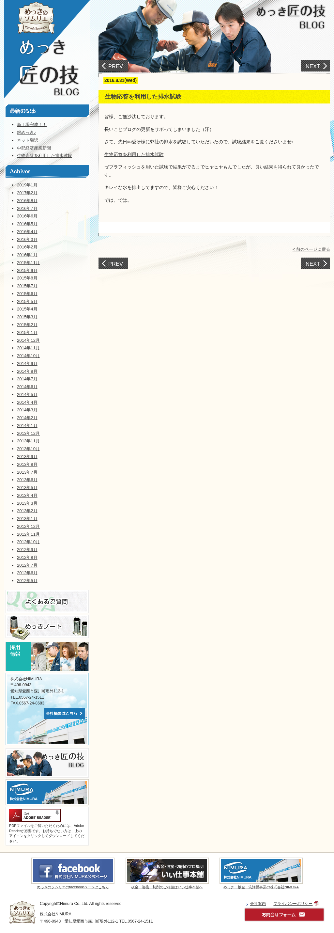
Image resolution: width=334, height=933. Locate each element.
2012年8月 (27, 557)
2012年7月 (27, 565)
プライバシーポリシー (292, 903)
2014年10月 (28, 355)
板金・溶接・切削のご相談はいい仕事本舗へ (167, 887)
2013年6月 (27, 479)
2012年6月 (27, 572)
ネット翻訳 (27, 140)
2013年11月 (28, 440)
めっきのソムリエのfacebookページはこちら (73, 887)
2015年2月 (27, 324)
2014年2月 (27, 417)
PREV (115, 66)
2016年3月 (27, 239)
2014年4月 (27, 402)
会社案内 (258, 903)
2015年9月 (27, 270)
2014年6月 (27, 386)
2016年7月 (27, 208)
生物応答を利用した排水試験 (143, 96)
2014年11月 (28, 347)
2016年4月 (27, 231)
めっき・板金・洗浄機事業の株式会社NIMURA (261, 887)
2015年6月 (27, 293)
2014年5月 (27, 394)
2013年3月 (27, 503)
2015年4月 (27, 309)
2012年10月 (28, 541)
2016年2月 (27, 247)
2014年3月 (27, 409)
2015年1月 (27, 332)
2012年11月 (28, 534)
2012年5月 (27, 580)
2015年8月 (27, 278)
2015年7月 (27, 285)
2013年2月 (27, 510)
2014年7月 (27, 378)
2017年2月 (27, 192)
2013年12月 (28, 433)
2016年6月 (27, 215)
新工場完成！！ (32, 124)
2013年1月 (27, 518)
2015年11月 (28, 262)
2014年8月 (27, 371)
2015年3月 (27, 316)
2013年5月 (27, 487)
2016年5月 (27, 223)
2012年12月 (28, 526)
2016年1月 (27, 254)
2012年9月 (27, 549)
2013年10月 (28, 448)
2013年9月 (27, 456)
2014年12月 (28, 340)
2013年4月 (27, 495)
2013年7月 (27, 472)
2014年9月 (27, 363)
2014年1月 (27, 425)
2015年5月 (27, 301)
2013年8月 (27, 464)
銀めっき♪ (26, 132)
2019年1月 (27, 184)
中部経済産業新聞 (34, 148)
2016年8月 (27, 200)
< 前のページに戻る (311, 249)
